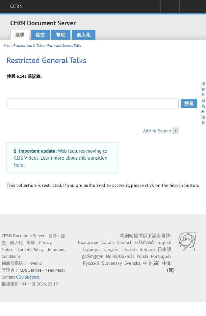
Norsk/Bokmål (120, 256)
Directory (188, 8)
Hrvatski (128, 249)
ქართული (92, 256)
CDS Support (27, 277)
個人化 (83, 35)
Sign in (169, 8)
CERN (16, 6)
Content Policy (30, 249)
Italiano (147, 249)
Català (107, 242)
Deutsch (124, 242)
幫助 (60, 35)
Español (91, 249)
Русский (91, 263)
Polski (142, 256)
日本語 (164, 249)
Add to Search (157, 131)
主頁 (6, 45)
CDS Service (30, 270)
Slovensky (112, 263)
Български (88, 242)
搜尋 (19, 35)
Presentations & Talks (28, 45)
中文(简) (151, 263)
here (19, 164)
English (163, 242)
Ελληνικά (144, 242)
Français (109, 249)
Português (161, 256)
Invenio (35, 263)
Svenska (132, 263)
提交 (40, 35)
